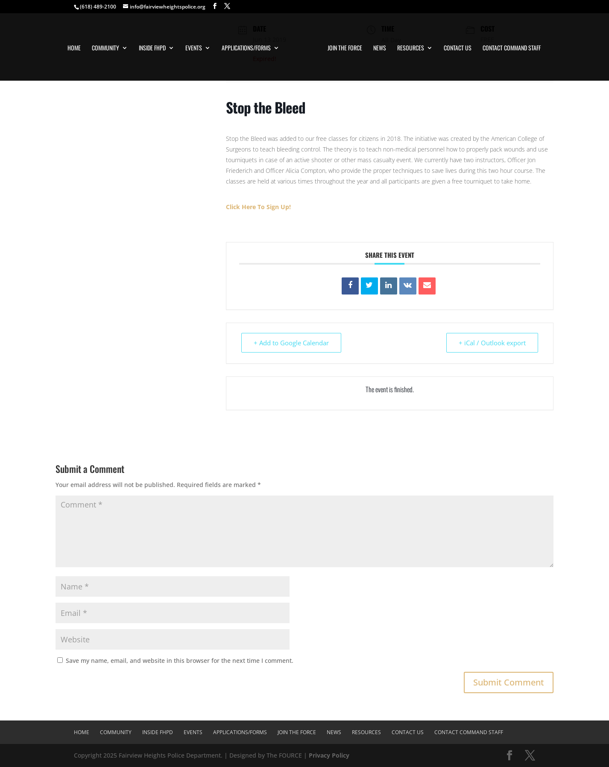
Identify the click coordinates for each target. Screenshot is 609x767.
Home (74, 48)
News (379, 48)
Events (193, 48)
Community (105, 48)
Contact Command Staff (512, 48)
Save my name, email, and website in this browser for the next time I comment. (179, 660)
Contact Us (457, 48)
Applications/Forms (246, 48)
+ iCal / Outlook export (492, 342)
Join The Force (345, 48)
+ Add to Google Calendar (291, 342)
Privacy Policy (329, 755)
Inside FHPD (152, 48)
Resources (410, 48)
